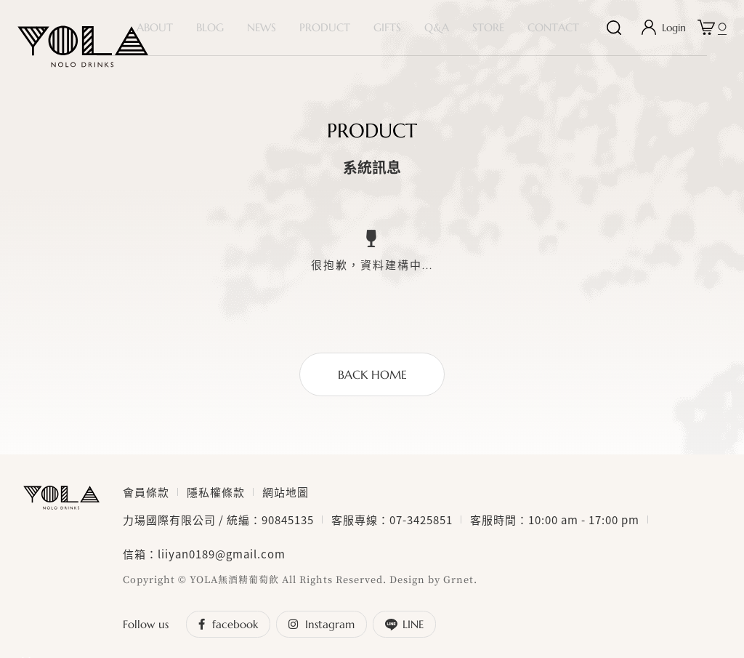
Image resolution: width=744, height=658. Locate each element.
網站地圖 (285, 504)
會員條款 (146, 504)
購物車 (722, 29)
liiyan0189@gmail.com (222, 566)
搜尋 (614, 33)
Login (674, 33)
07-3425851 (421, 531)
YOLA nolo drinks (82, 46)
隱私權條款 (216, 504)
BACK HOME (372, 386)
